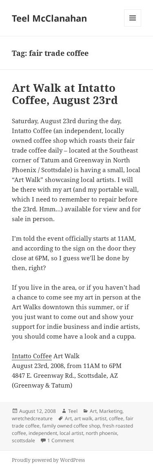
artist (100, 418)
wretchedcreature (32, 418)
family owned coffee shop (71, 425)
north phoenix (101, 433)
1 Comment (60, 440)
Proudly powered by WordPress (48, 460)
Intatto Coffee (32, 356)
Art (93, 411)
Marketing (110, 411)
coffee (116, 418)
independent (43, 433)
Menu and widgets (132, 26)
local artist (71, 433)
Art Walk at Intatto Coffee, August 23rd (65, 93)
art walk (83, 418)
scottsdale (23, 440)
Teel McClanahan (49, 18)
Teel (73, 411)
